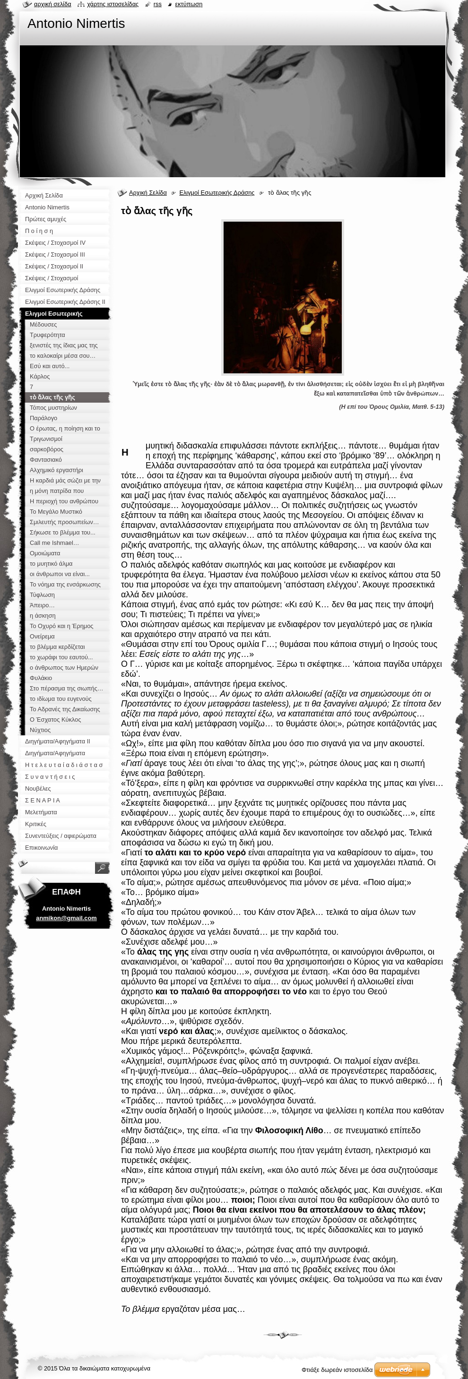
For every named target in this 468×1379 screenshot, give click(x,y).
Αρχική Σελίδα (148, 192)
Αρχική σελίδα (52, 4)
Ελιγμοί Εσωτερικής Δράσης (216, 192)
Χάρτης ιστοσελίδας (113, 4)
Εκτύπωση (188, 4)
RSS (158, 4)
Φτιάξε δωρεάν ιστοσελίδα (337, 1369)
